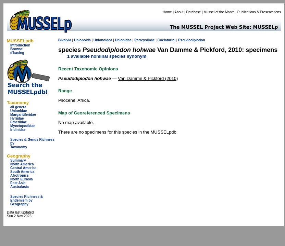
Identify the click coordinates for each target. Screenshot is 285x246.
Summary (18, 160)
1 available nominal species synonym (106, 56)
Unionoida (82, 40)
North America (22, 164)
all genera (18, 107)
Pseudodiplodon (191, 40)
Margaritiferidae (23, 115)
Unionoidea (103, 40)
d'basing (17, 53)
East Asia (18, 183)
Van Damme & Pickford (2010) (148, 78)
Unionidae (18, 111)
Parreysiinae (144, 40)
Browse (16, 49)
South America (22, 172)
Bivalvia (64, 40)
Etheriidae (18, 122)
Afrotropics (19, 175)
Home (167, 12)
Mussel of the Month (219, 12)
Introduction (20, 45)
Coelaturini (166, 40)
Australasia (19, 187)
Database (193, 12)
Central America (23, 168)
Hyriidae (17, 118)
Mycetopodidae (22, 126)
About (178, 12)
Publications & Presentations (259, 12)
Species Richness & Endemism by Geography (26, 200)
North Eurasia (21, 179)
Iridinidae (17, 130)
